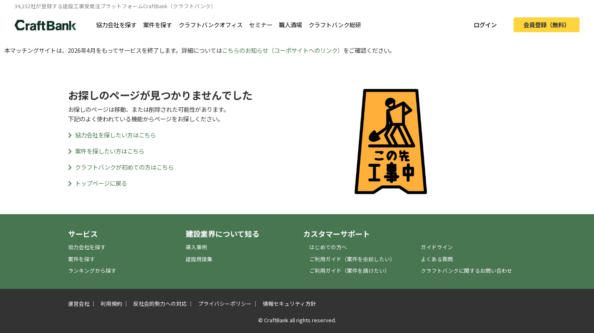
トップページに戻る (97, 183)
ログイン (485, 24)
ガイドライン (437, 247)
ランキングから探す (92, 270)
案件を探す (157, 24)
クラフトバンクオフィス (211, 24)
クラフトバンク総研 (335, 24)
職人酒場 (290, 24)
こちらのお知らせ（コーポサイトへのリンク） (282, 50)
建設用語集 (199, 259)
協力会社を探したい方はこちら (112, 134)
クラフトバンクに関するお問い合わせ (466, 270)
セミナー (260, 24)
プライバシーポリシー (225, 303)
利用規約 (111, 303)
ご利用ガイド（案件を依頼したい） (352, 259)
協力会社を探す (116, 24)
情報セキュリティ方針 (289, 303)
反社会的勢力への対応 (160, 303)
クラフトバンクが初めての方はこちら (121, 167)
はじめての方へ (328, 247)
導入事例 (196, 247)
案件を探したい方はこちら (106, 150)
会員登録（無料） (546, 24)
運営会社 (79, 303)
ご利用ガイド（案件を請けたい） (349, 270)
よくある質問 (437, 259)
